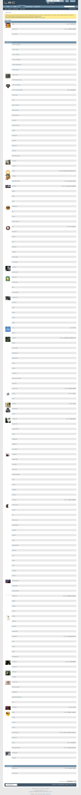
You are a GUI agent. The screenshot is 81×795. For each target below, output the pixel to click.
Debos (13, 191)
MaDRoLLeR (15, 408)
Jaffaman (14, 302)
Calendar (10, 8)
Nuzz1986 (14, 464)
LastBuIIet (14, 373)
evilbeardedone (15, 221)
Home (8, 6)
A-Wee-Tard (14, 95)
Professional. (15, 520)
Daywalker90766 (16, 181)
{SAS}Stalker (15, 752)
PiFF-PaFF (14, 499)
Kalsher (13, 343)
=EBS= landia (15, 74)
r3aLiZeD (14, 530)
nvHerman (14, 469)
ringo (13, 540)
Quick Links (22, 8)
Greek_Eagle (15, 257)
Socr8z (13, 616)
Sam (13, 555)
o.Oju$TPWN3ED (16, 474)
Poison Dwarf (15, 504)
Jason (13, 307)
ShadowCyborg (15, 580)
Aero (13, 100)
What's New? (29, 6)
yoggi (13, 712)
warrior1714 (15, 682)
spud (13, 641)
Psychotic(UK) (15, 525)
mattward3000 (15, 429)
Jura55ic (14, 337)
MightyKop (14, 439)
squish (13, 646)
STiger (13, 651)
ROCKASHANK (15, 545)
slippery (14, 606)
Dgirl (13, 201)
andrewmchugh (15, 125)
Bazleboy (14, 140)
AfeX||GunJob (15, 110)
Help (67, 1)
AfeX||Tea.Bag (15, 115)
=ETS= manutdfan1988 (17, 90)
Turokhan (14, 671)
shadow (14, 575)
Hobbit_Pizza (15, 272)
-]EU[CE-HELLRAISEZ (16, 64)
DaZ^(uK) (14, 186)
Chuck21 (14, 150)
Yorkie (13, 717)
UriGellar (14, 676)
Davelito (14, 176)
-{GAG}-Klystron (15, 69)
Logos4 (13, 393)
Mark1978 (14, 418)
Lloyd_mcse (14, 29)
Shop (15, 6)
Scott (13, 565)
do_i (13, 211)
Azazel (13, 130)
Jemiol (13, 312)
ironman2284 (15, 292)
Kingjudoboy (15, 353)
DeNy (13, 196)
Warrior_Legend (15, 687)
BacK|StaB (14, 135)
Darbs (13, 171)
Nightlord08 (15, 459)
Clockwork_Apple (16, 155)
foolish (13, 236)
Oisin (13, 479)
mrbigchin (14, 454)
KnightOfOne (15, 358)
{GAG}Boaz (14, 737)
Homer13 (14, 277)
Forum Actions (15, 8)
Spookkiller (14, 636)
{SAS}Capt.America (16, 747)
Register (73, 1)
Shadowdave (15, 585)
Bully (13, 24)
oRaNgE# (14, 489)
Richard (14, 535)
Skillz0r (13, 601)
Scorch (13, 560)
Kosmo (13, 363)
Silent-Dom (14, 596)
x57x (13, 702)
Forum (21, 6)
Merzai (13, 434)
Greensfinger (15, 262)
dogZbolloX (14, 206)
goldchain (14, 246)
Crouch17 (14, 160)
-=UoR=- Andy (15, 49)
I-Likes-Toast (15, 282)
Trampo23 (14, 661)
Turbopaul (14, 666)
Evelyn (13, 216)
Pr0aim (13, 509)
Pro (13, 515)
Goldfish (14, 251)
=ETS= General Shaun (17, 79)
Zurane (13, 727)
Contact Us (37, 6)
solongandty (15, 631)
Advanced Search (72, 8)
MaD (13, 398)
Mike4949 (14, 444)
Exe (13, 226)
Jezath (13, 317)
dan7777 (14, 165)
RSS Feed (14, 550)
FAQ (6, 8)
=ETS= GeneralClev (16, 85)
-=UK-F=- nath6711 (16, 44)
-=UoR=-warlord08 (16, 59)
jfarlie (13, 322)
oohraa (13, 484)
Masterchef (14, 423)
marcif (13, 413)
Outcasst (14, 494)
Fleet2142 (14, 231)
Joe (13, 327)
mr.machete (15, 34)
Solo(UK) (14, 626)
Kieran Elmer (15, 348)
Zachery (14, 722)
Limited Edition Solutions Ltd (45, 794)
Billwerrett (14, 145)
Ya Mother (14, 707)
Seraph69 (14, 570)
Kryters (13, 368)
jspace (13, 332)
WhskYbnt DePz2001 (16, 697)
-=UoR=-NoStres (15, 54)
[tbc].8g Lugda (15, 732)
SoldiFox (14, 621)
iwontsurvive (15, 297)
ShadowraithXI (15, 590)
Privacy (71, 784)
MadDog (14, 403)
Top (75, 781)
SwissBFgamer (15, 656)
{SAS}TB (14, 757)
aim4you (14, 120)
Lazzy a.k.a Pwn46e (16, 378)
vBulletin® (40, 790)
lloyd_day (14, 383)
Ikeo (13, 287)
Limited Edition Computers (63, 784)
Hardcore (14, 267)
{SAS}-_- (14, 742)
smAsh (13, 611)
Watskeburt (14, 692)
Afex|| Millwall (15, 105)
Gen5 (13, 241)
